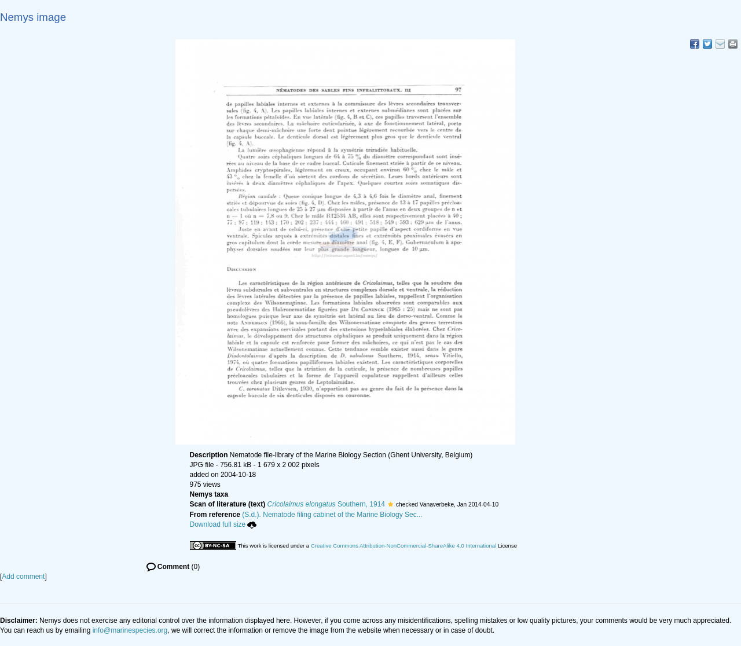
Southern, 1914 (326, 504)
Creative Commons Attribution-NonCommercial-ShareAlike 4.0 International (403, 545)
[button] (390, 504)
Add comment (23, 576)
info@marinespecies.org (130, 630)
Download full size (223, 524)
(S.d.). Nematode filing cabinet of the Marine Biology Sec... (332, 515)
